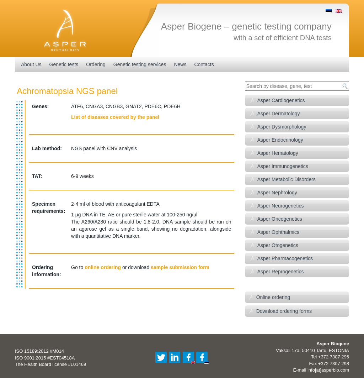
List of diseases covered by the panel (115, 117)
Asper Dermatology (278, 113)
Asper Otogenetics (277, 245)
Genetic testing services (139, 64)
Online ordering (273, 297)
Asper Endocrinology (280, 140)
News (180, 64)
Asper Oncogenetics (279, 219)
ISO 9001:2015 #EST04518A (45, 358)
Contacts (204, 64)
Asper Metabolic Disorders (286, 179)
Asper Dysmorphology (281, 127)
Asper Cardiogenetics (281, 100)
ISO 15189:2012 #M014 (39, 351)
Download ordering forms (284, 311)
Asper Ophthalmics (278, 232)
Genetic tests (64, 64)
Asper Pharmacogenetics (285, 258)
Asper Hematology (277, 153)
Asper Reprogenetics (280, 271)
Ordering (95, 64)
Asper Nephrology (277, 192)
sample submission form (180, 267)
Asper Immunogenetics (282, 166)
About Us (31, 64)
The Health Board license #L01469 (50, 364)
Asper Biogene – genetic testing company (246, 26)
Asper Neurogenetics (280, 206)
